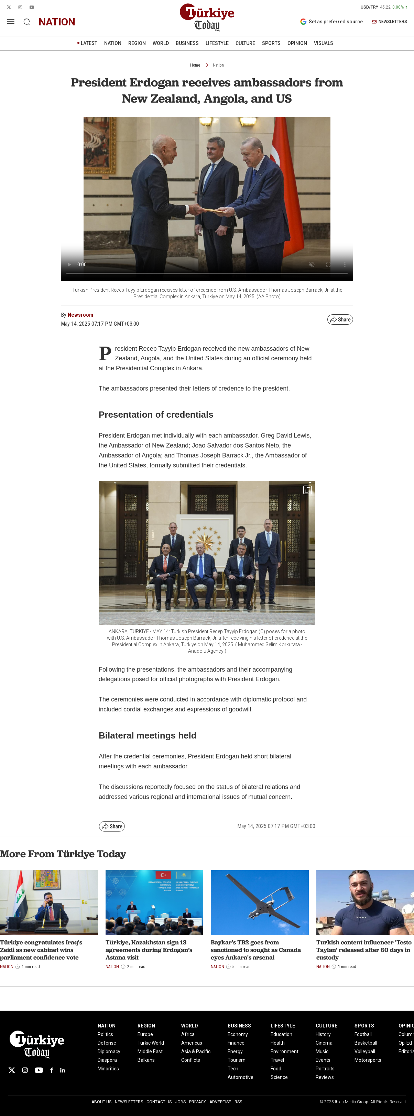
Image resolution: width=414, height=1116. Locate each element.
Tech (233, 1068)
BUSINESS (187, 43)
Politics (105, 1034)
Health (278, 1043)
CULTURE (245, 43)
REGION (137, 43)
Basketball (366, 1043)
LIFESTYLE (217, 43)
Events (323, 1060)
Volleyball (365, 1051)
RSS (238, 1102)
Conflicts (190, 1060)
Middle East (150, 1051)
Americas (191, 1043)
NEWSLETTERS (389, 22)
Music (322, 1051)
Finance (236, 1043)
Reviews (325, 1077)
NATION (112, 43)
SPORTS (271, 43)
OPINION (297, 43)
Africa (188, 1034)
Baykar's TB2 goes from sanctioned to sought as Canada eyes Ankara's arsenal (256, 949)
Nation (218, 65)
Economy (238, 1034)
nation (57, 22)
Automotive (240, 1077)
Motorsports (368, 1060)
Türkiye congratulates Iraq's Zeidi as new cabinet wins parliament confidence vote (41, 949)
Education (281, 1034)
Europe (145, 1034)
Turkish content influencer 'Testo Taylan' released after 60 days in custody (364, 949)
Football (363, 1034)
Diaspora (107, 1060)
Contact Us (159, 1102)
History (323, 1034)
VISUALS (323, 43)
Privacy (197, 1102)
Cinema (324, 1043)
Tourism (237, 1060)
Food (276, 1068)
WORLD (161, 43)
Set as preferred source (331, 21)
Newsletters (129, 1102)
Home (195, 65)
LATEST (89, 43)
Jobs (180, 1102)
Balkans (146, 1060)
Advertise (220, 1102)
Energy (235, 1051)
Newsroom (80, 315)
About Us (101, 1102)
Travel (277, 1060)
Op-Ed (405, 1043)
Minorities (108, 1068)
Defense (107, 1043)
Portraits (325, 1068)
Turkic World (151, 1043)
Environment (284, 1051)
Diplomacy (109, 1051)
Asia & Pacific (195, 1051)
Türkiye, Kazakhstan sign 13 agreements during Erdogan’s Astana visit (149, 949)
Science (279, 1077)
